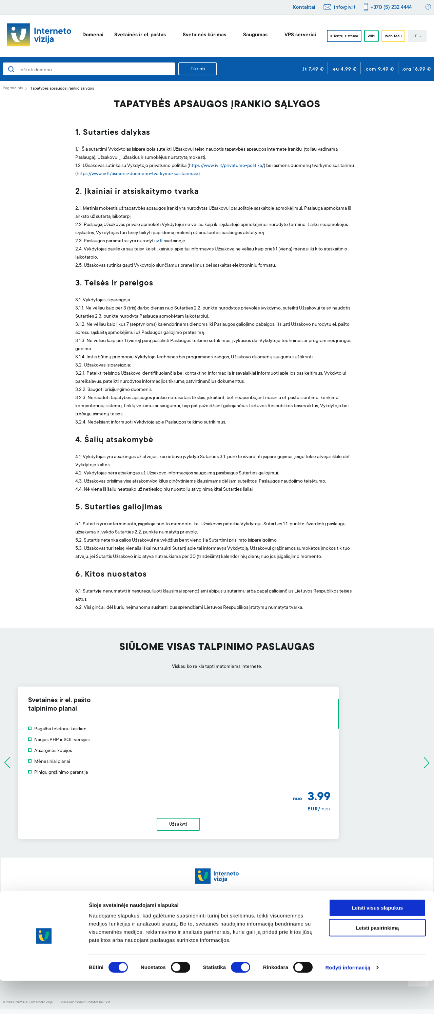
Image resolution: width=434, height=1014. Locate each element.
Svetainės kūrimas (198, 35)
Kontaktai (304, 8)
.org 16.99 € (416, 69)
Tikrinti (198, 69)
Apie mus (355, 918)
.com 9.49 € (379, 69)
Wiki (372, 36)
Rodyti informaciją (347, 1000)
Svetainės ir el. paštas (133, 35)
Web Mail (398, 36)
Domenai (86, 35)
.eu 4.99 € (344, 69)
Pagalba (268, 918)
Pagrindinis (13, 88)
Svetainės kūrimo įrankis (199, 918)
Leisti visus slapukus (377, 941)
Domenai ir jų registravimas (117, 918)
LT (423, 37)
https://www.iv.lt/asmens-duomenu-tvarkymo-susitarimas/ (137, 174)
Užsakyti (217, 827)
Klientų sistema (340, 36)
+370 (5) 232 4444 (391, 8)
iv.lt (159, 241)
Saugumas (249, 35)
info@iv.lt (345, 8)
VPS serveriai (294, 35)
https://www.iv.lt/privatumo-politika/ (226, 166)
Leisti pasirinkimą (377, 961)
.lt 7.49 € (313, 69)
